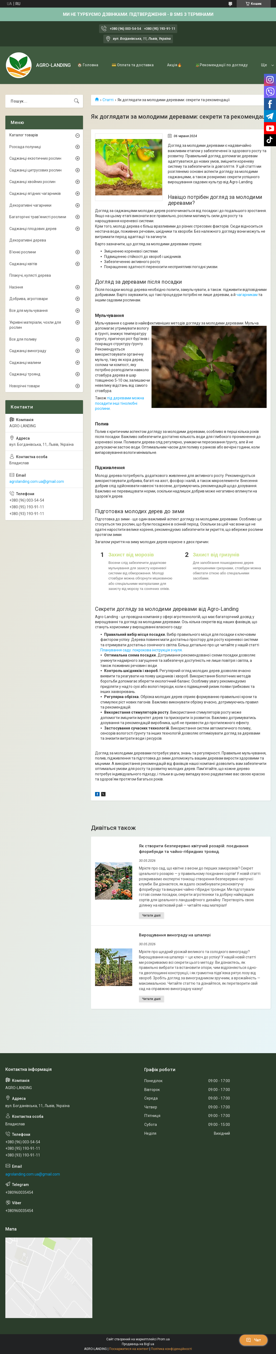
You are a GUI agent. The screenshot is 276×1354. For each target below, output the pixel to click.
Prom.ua (163, 1339)
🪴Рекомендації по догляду (221, 65)
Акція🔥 (174, 65)
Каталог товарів (23, 135)
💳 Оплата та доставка (133, 65)
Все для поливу (23, 339)
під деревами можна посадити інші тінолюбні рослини (119, 403)
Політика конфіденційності (171, 1349)
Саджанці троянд (24, 374)
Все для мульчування (28, 310)
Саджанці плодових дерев (32, 229)
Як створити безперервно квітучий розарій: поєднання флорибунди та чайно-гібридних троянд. (193, 849)
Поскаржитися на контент (129, 1349)
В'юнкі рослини (22, 252)
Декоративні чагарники (30, 205)
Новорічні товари (24, 386)
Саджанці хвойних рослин (32, 182)
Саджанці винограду (27, 351)
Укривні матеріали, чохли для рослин (35, 325)
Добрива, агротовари (28, 299)
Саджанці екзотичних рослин (35, 158)
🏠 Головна (87, 65)
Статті (108, 100)
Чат (253, 1340)
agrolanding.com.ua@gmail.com (36, 481)
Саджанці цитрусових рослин (35, 170)
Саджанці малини (25, 362)
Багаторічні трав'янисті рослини (37, 217)
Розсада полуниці (25, 147)
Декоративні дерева (27, 240)
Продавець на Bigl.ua (138, 1344)
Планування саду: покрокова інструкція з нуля (141, 650)
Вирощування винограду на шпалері (175, 935)
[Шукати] (76, 101)
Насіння (16, 287)
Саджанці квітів (23, 264)
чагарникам (247, 295)
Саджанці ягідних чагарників (35, 193)
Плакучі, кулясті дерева (30, 275)
